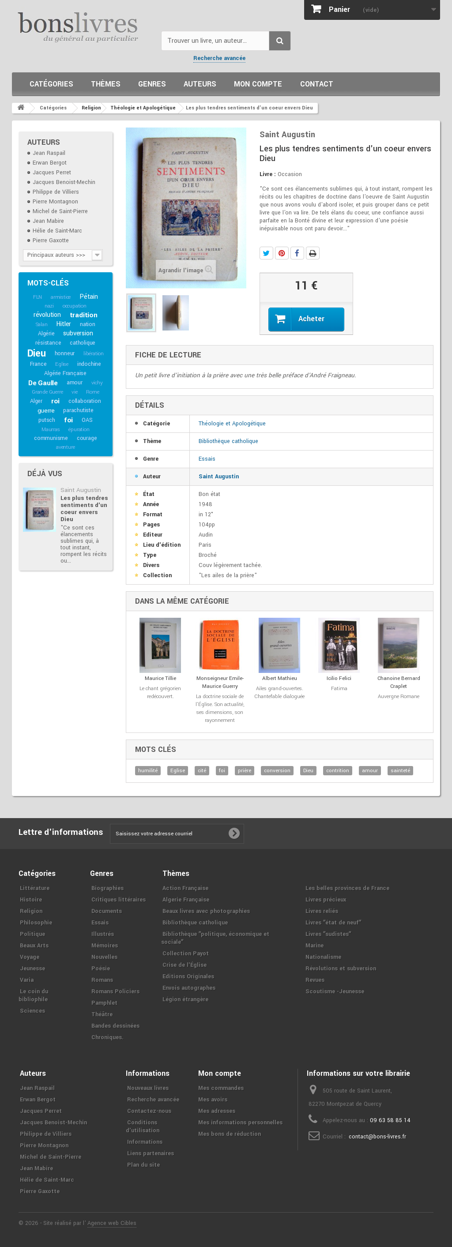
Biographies (107, 888)
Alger (36, 401)
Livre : (268, 174)
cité (202, 770)
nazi (49, 306)
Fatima (339, 688)
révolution (47, 314)
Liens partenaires (150, 1153)
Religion (31, 911)
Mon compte (258, 84)
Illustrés (102, 934)
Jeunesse (32, 969)
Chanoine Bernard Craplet (398, 682)
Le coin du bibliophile (33, 995)
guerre (46, 410)
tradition (84, 315)
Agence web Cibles (111, 1223)
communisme (51, 438)
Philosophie (36, 923)
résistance (48, 343)
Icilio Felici (339, 678)
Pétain (88, 296)
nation (87, 324)
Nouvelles (104, 957)
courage (87, 438)
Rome (92, 392)
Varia (27, 980)
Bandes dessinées (115, 1026)
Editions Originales (188, 976)
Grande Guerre (47, 392)
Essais (207, 459)
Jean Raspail (49, 153)
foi (68, 420)
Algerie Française (185, 900)
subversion (78, 333)
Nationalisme (323, 957)
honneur (65, 353)
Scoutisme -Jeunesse (334, 991)
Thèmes (106, 84)
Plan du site (143, 1165)
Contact (316, 84)
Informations (144, 1142)
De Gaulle (43, 383)
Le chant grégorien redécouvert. (160, 692)
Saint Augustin (80, 490)
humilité (148, 770)
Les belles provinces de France (347, 888)
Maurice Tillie (160, 678)
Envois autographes (188, 988)
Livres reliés (321, 911)
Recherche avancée (219, 58)
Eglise (61, 364)
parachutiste (78, 410)
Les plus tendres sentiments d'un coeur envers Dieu (84, 508)
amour (75, 383)
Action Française (185, 888)
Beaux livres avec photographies (206, 911)
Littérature (34, 888)
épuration (78, 429)
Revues (314, 980)
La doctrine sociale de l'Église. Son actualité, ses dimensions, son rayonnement (220, 708)
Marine (314, 946)
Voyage (29, 957)
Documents (106, 911)
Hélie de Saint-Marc (57, 231)
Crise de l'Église (184, 965)
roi (55, 401)
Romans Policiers (115, 991)
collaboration (84, 401)
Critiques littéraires (118, 900)
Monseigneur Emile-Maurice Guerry (220, 682)
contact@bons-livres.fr (377, 1137)
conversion (277, 770)
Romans (102, 980)
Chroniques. (107, 1037)
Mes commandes (221, 1088)
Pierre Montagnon (55, 202)
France (38, 364)
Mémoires (104, 946)
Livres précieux (325, 900)
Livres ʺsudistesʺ (328, 934)
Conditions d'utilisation (142, 1126)
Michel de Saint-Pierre (60, 211)
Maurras (50, 429)
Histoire (31, 900)
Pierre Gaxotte (51, 240)
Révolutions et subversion (340, 969)
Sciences (32, 1011)
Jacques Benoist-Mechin (64, 182)
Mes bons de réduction (229, 1134)
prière (244, 770)
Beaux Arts (34, 946)
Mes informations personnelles (240, 1123)
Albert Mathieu (279, 678)
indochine (89, 364)
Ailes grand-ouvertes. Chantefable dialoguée (279, 692)
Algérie (46, 334)
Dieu (36, 353)
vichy (97, 383)
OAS (87, 420)
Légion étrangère (185, 999)
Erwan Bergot (50, 163)
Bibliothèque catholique (228, 441)
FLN (37, 297)
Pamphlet (104, 1003)
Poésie (100, 969)
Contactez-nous (149, 1111)
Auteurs (200, 84)
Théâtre (102, 1014)
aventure (65, 447)
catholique (82, 343)
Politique (32, 934)
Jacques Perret (52, 173)
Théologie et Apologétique (232, 424)
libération (93, 353)
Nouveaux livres (148, 1088)
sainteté (400, 770)
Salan (42, 324)
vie (74, 392)
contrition (337, 770)
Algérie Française (65, 373)
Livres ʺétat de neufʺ (333, 923)
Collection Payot (185, 954)
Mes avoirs (212, 1100)
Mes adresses (216, 1111)
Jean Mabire (48, 221)
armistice (61, 297)
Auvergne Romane (398, 696)
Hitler (63, 324)
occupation (75, 306)
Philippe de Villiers (56, 192)
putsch (46, 420)
